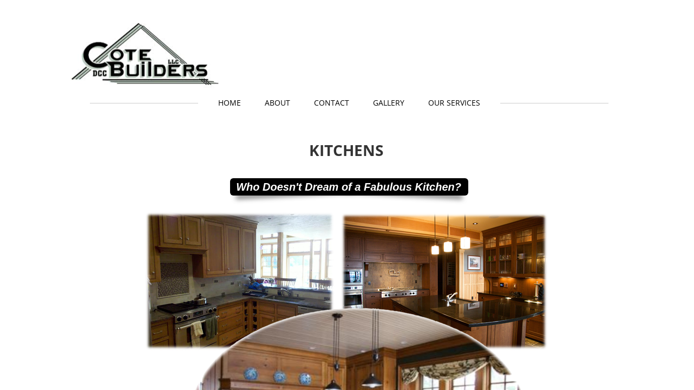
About (277, 103)
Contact (331, 103)
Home (229, 103)
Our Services (454, 103)
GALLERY (388, 103)
